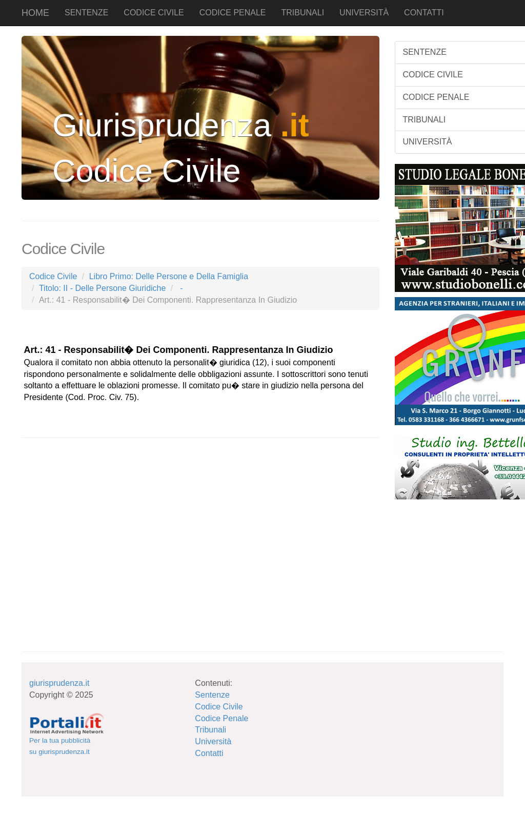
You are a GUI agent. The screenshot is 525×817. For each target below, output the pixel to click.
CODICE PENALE (232, 12)
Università (213, 741)
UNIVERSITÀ (364, 12)
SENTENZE (86, 12)
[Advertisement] (98, 569)
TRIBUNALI (303, 12)
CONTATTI (424, 12)
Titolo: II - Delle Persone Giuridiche (102, 288)
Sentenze (212, 694)
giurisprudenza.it (59, 683)
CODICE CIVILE (154, 12)
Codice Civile (53, 276)
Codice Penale (221, 718)
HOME (35, 13)
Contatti (209, 753)
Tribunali (210, 729)
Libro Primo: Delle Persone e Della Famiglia (168, 276)
